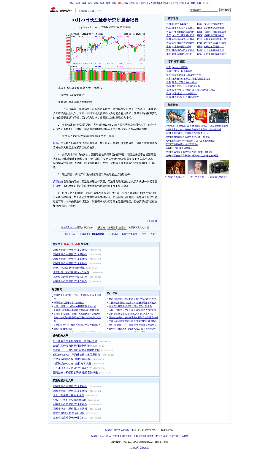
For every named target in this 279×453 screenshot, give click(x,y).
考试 (162, 3)
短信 (180, 3)
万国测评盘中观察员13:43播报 (70, 259)
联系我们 (127, 436)
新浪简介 (95, 436)
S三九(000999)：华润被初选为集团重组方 (76, 354)
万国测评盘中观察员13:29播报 (70, 281)
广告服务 (117, 436)
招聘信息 (138, 436)
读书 (156, 3)
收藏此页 (84, 234)
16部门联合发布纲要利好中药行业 (72, 345)
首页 (72, 3)
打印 (144, 234)
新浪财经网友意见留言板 (117, 430)
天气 (174, 3)
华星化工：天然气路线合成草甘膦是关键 (76, 350)
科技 (108, 3)
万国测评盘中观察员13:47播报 (70, 254)
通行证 (205, 3)
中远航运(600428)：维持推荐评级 (72, 363)
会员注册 (173, 436)
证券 (92, 11)
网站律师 (148, 436)
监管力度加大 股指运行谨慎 (69, 267)
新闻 (78, 3)
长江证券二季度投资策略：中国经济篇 (75, 341)
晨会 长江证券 (72, 244)
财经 (96, 3)
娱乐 (90, 3)
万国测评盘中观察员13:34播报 (70, 263)
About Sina (106, 436)
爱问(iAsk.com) (69, 227)
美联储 (57, 181)
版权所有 (144, 447)
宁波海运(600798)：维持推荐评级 (72, 359)
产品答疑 (183, 436)
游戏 (144, 3)
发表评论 (152, 221)
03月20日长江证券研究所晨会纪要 (72, 368)
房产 (138, 3)
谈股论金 (70, 234)
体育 (84, 3)
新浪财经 (82, 11)
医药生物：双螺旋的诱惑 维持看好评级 (75, 372)
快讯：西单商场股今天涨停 (68, 395)
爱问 (186, 3)
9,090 (144, 227)
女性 (150, 3)
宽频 (126, 3)
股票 (102, 3)
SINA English (161, 436)
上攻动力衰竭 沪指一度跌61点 (70, 276)
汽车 (132, 3)
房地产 (57, 143)
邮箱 (193, 3)
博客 (114, 3)
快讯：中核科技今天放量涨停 (70, 399)
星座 (168, 3)
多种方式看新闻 (129, 234)
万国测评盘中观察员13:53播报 (70, 250)
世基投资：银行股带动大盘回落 (71, 272)
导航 (198, 3)
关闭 (153, 234)
